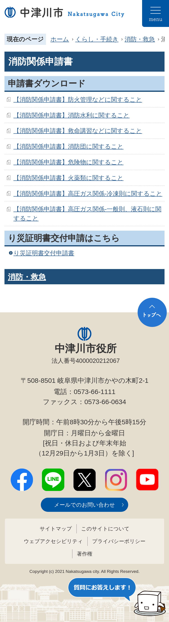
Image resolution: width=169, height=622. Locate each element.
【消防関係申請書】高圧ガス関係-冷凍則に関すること (87, 193)
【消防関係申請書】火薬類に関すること (68, 177)
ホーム (59, 39)
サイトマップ (56, 529)
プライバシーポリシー (118, 541)
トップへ (152, 312)
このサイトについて (105, 529)
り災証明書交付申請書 (43, 253)
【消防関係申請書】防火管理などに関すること (77, 99)
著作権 (84, 554)
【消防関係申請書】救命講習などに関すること (77, 130)
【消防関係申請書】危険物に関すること (68, 162)
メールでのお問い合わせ (84, 505)
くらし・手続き (97, 39)
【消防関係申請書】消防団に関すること (68, 146)
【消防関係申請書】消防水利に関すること (71, 115)
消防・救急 (140, 39)
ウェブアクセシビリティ (53, 541)
